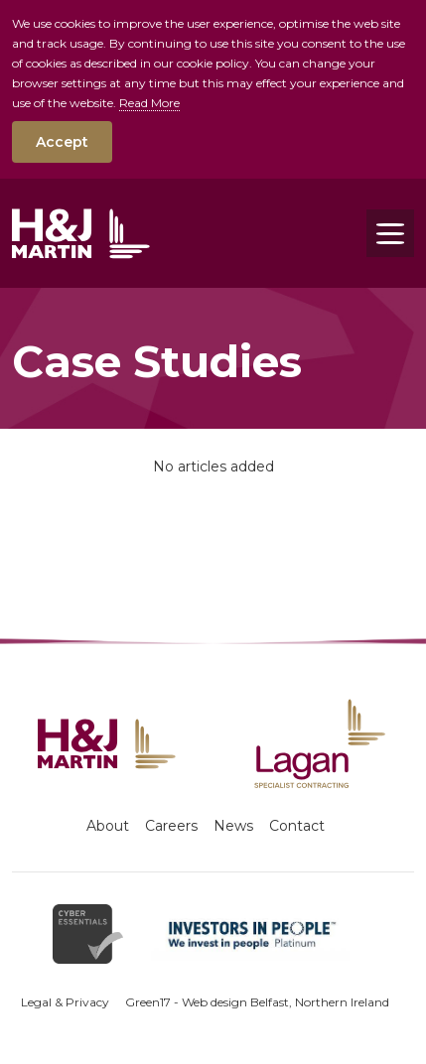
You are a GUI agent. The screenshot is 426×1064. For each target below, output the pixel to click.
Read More (149, 102)
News (233, 826)
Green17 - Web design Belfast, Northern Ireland (257, 1002)
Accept (62, 142)
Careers (171, 826)
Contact (297, 826)
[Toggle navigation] (390, 233)
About (107, 826)
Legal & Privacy (65, 1002)
